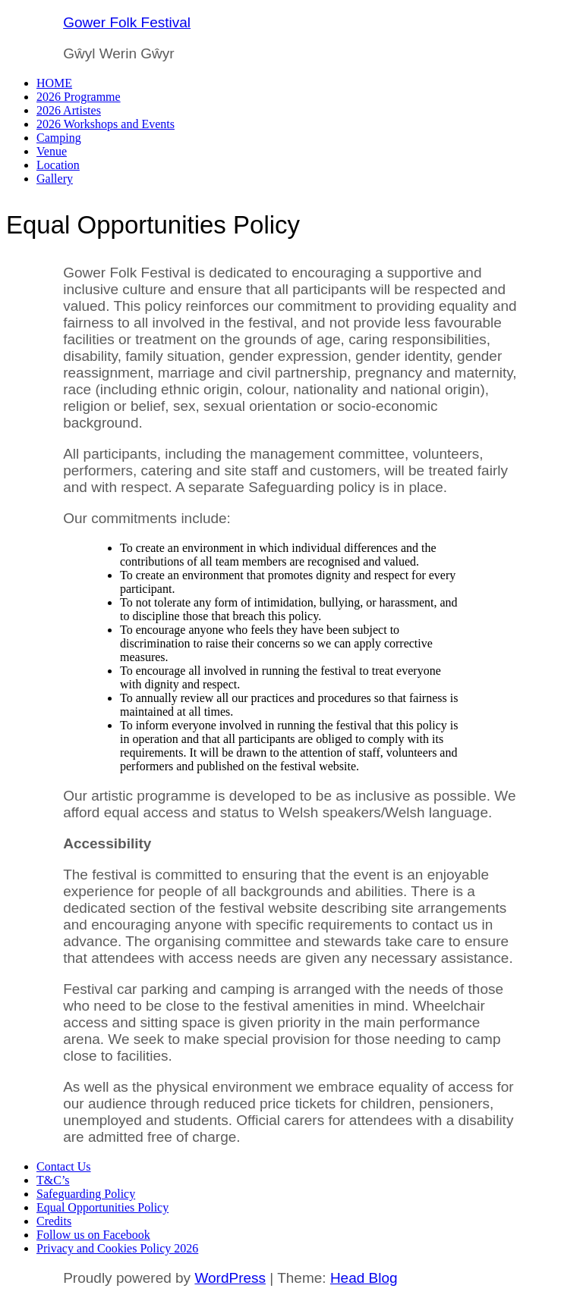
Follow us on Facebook (93, 1234)
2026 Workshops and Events (105, 124)
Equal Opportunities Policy (102, 1207)
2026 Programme (78, 96)
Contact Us (63, 1166)
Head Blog (364, 1278)
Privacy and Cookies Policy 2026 (117, 1248)
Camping (58, 137)
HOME (54, 83)
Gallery (54, 178)
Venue (51, 151)
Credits (53, 1221)
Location (58, 164)
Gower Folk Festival (127, 22)
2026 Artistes (68, 110)
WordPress (230, 1278)
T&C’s (53, 1180)
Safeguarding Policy (85, 1193)
